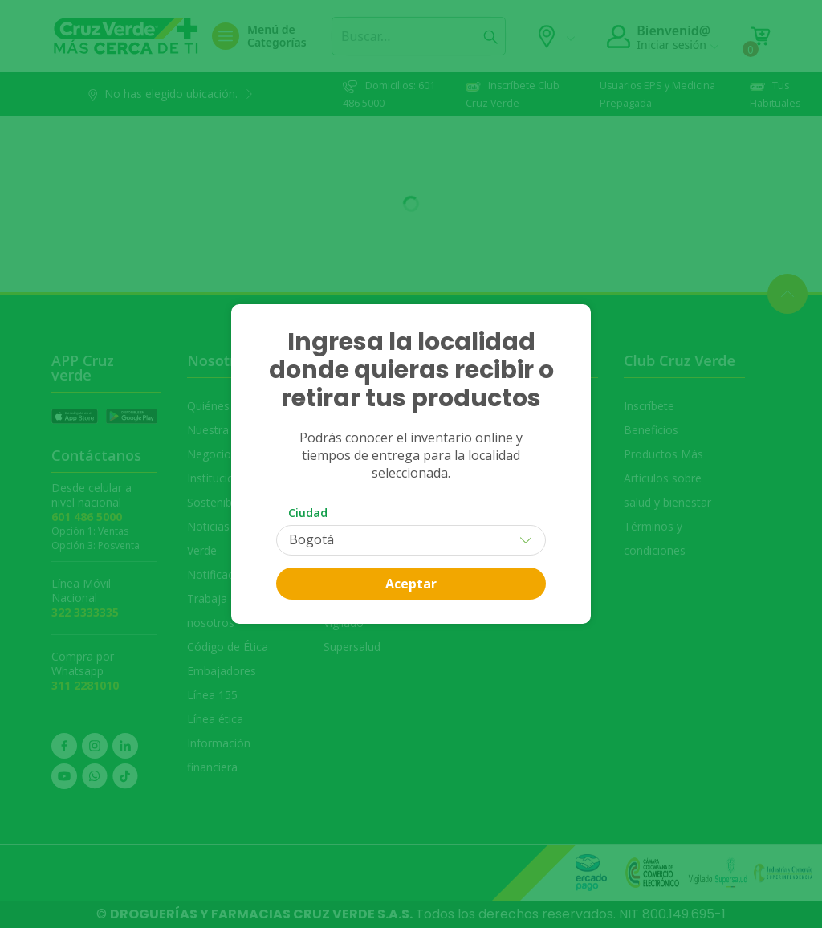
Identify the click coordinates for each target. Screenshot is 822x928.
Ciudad (308, 512)
